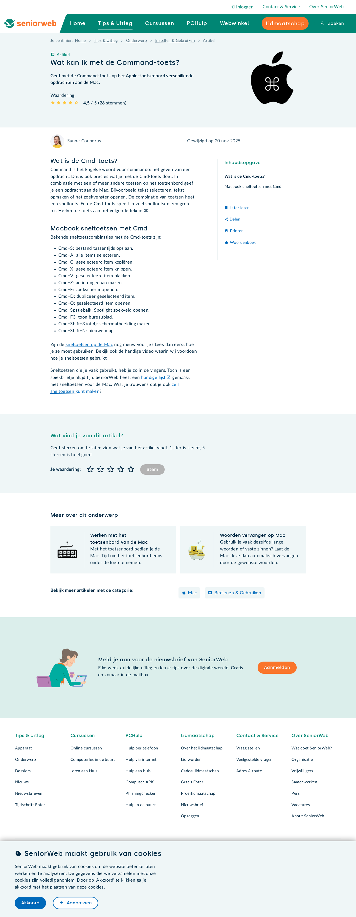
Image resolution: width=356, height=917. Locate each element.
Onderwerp (136, 41)
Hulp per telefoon (142, 748)
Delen (235, 219)
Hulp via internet (141, 760)
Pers (295, 793)
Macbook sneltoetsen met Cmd (253, 187)
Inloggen (242, 7)
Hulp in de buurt (141, 805)
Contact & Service (281, 7)
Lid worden (191, 760)
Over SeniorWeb (326, 7)
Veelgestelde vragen (254, 760)
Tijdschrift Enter (30, 805)
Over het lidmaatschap (201, 748)
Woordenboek (243, 243)
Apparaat (23, 748)
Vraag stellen (248, 748)
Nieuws (22, 782)
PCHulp (134, 735)
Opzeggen (190, 816)
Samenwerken (304, 782)
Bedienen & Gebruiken (237, 593)
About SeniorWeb (307, 816)
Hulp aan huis (138, 771)
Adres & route (249, 771)
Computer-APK (140, 782)
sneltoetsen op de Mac (89, 345)
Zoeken (335, 23)
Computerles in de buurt (92, 760)
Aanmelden (277, 667)
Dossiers (23, 771)
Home (80, 41)
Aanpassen (79, 903)
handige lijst (153, 377)
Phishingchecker (141, 793)
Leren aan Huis (83, 771)
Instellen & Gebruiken (175, 41)
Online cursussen (86, 748)
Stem (152, 469)
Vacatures (300, 805)
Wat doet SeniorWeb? (311, 748)
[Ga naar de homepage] (34, 23)
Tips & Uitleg (106, 41)
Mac (192, 593)
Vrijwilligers (302, 771)
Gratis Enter (192, 782)
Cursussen (82, 735)
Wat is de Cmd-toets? (244, 176)
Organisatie (302, 760)
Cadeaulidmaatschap (200, 771)
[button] (91, 469)
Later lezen (240, 208)
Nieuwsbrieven (29, 793)
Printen (237, 231)
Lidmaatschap (198, 735)
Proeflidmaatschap (198, 793)
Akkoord (30, 903)
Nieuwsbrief (192, 805)
